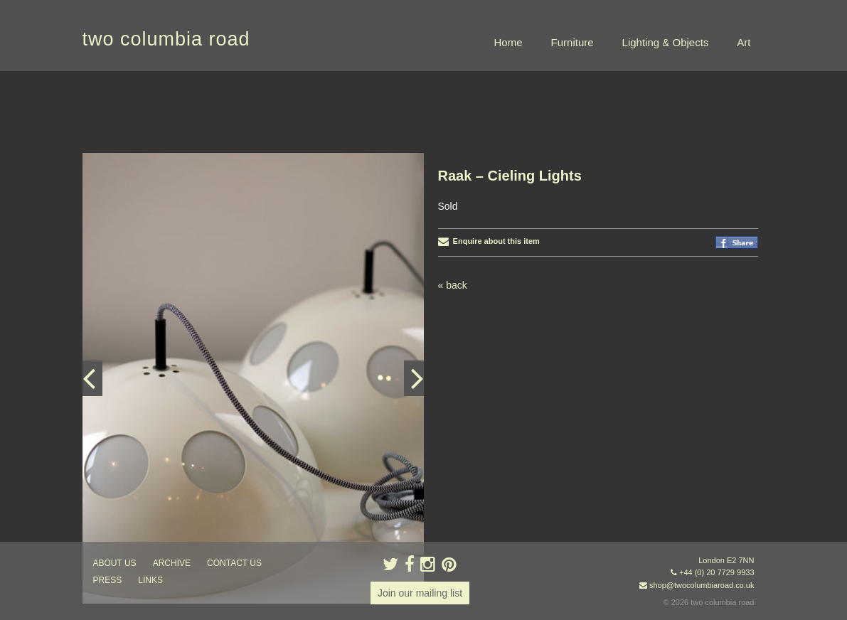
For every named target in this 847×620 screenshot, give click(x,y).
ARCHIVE (172, 563)
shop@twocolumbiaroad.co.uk (702, 585)
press (107, 580)
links (150, 580)
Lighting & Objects (665, 42)
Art (743, 42)
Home (508, 42)
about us (115, 563)
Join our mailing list (420, 593)
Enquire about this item (489, 241)
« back (452, 285)
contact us (234, 563)
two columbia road (166, 39)
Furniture (572, 42)
